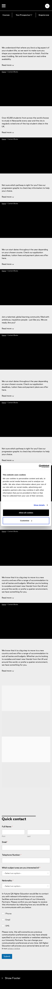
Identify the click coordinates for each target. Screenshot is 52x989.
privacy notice (13, 948)
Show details (39, 505)
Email (5, 842)
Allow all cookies (26, 513)
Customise (26, 521)
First (3, 836)
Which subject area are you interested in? (21, 868)
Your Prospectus (24, 15)
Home (4, 72)
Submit (7, 956)
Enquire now (44, 15)
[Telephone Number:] (26, 860)
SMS (7, 926)
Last (29, 836)
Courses (6, 15)
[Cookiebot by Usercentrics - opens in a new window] (38, 466)
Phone (8, 913)
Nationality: (8, 880)
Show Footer (12, 978)
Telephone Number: (11, 855)
